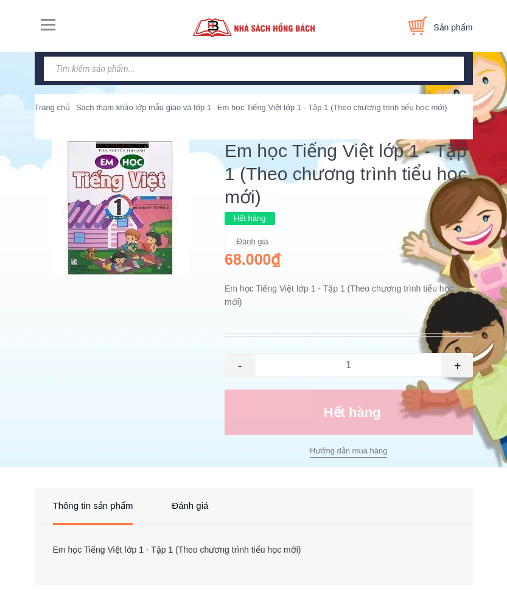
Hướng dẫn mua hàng (348, 450)
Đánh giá (251, 241)
